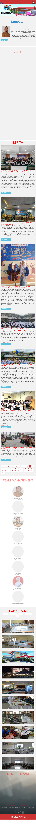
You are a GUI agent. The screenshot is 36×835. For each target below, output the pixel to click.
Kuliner (21, 614)
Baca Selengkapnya (6, 192)
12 (5, 468)
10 (32, 466)
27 (21, 470)
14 (12, 468)
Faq (20, 817)
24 (12, 470)
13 (8, 468)
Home (12, 817)
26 (18, 470)
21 (2, 470)
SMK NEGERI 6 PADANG (20, 816)
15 (15, 468)
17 (21, 468)
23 (8, 470)
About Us (16, 817)
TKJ (17, 616)
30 (31, 470)
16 (18, 468)
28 (25, 470)
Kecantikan (28, 614)
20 (31, 468)
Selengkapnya (5, 40)
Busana (5, 614)
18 (25, 468)
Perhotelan (13, 614)
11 (2, 468)
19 (28, 468)
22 (5, 470)
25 (15, 470)
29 (28, 470)
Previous (4, 466)
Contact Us (24, 817)
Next (3, 473)
